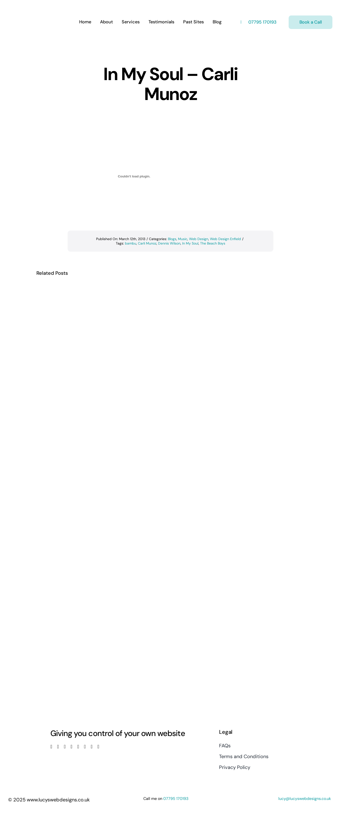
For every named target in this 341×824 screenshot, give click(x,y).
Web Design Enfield (225, 239)
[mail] (91, 746)
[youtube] (71, 746)
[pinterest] (85, 746)
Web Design (198, 239)
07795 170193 (262, 22)
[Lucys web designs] (34, 7)
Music (182, 239)
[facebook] (51, 746)
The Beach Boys (212, 243)
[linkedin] (78, 746)
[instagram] (65, 746)
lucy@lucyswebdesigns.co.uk (304, 798)
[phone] (98, 746)
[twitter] (58, 746)
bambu (130, 243)
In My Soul (190, 243)
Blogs (172, 239)
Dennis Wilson (169, 243)
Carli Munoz (147, 243)
